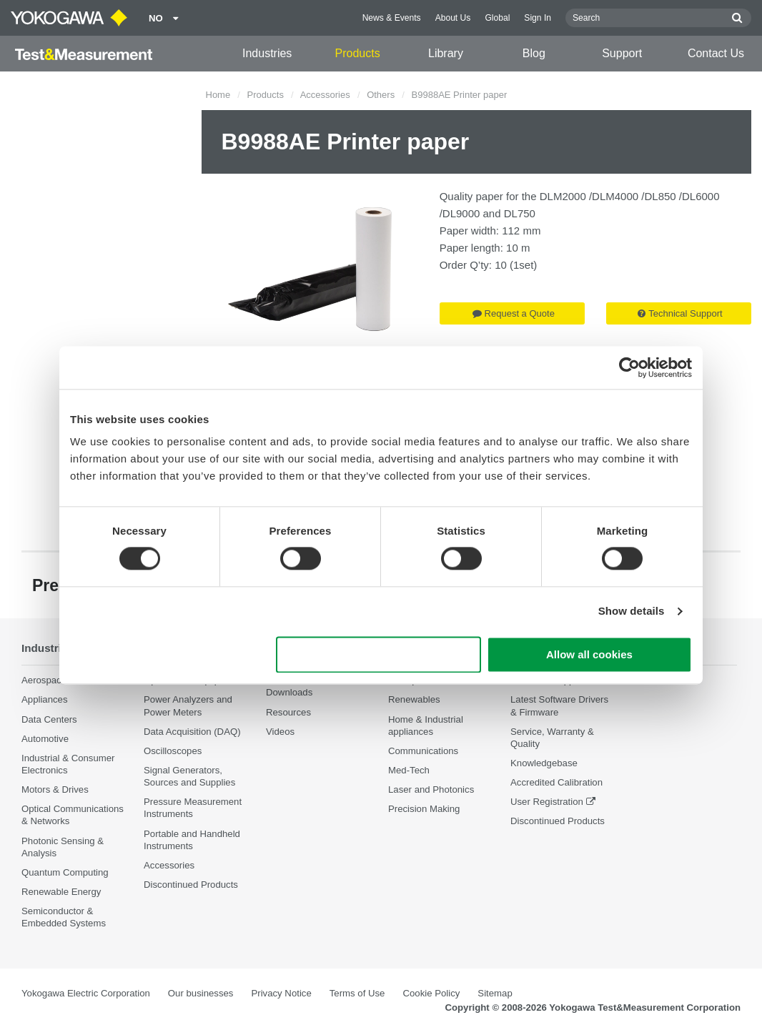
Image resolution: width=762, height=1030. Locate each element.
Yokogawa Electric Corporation (85, 993)
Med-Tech (409, 770)
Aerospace (43, 680)
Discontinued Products (191, 884)
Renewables (414, 700)
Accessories (325, 94)
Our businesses (201, 993)
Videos (280, 731)
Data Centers (49, 719)
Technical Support (680, 313)
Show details (631, 611)
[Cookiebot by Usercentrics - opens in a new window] (629, 367)
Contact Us (716, 53)
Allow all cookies (589, 654)
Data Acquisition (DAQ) (192, 731)
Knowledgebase (544, 763)
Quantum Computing (65, 872)
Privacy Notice (281, 993)
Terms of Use (357, 993)
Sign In (537, 18)
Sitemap (495, 993)
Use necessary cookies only (378, 654)
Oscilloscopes (173, 751)
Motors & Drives (55, 789)
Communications (423, 751)
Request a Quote (513, 313)
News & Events (391, 18)
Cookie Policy (431, 993)
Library (445, 53)
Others (381, 94)
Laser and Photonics (431, 789)
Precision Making (424, 809)
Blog (534, 53)
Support (622, 53)
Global (497, 18)
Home (218, 94)
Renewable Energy (61, 891)
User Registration (546, 802)
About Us (453, 18)
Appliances (44, 700)
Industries (267, 53)
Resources (288, 712)
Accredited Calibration (556, 782)
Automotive (45, 738)
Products (357, 53)
